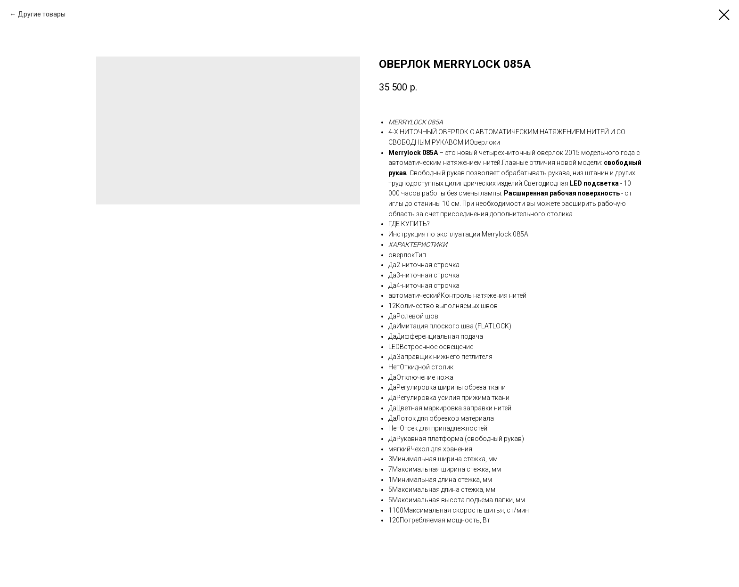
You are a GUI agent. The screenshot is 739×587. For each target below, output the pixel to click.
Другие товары (42, 14)
